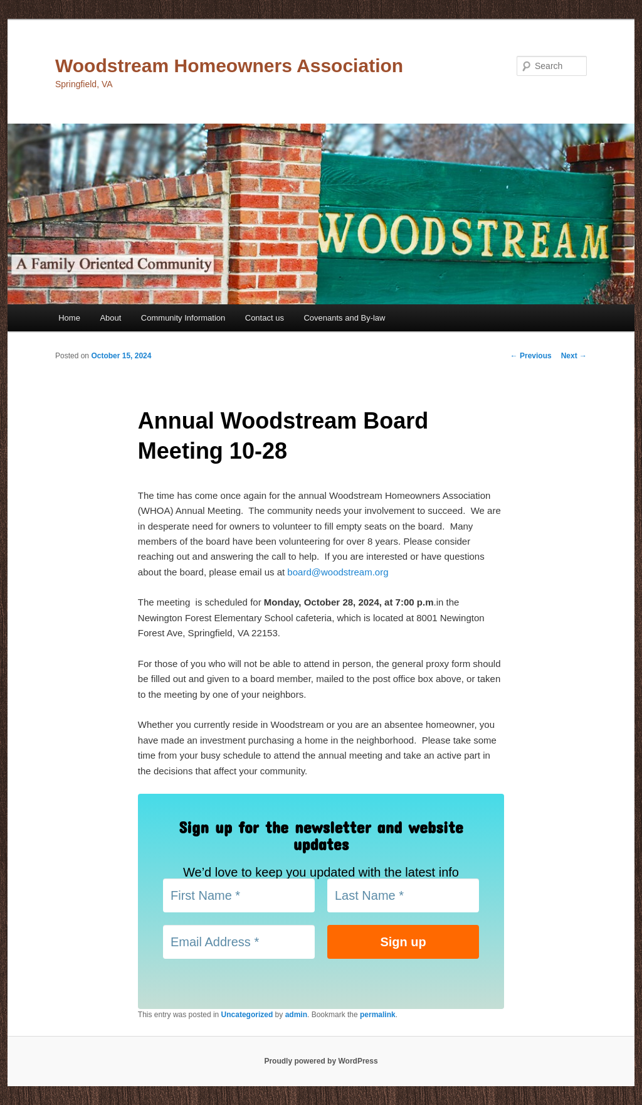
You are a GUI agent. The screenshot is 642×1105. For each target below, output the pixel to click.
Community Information (183, 318)
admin (296, 1014)
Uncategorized (247, 1014)
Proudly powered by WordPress (320, 1061)
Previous (531, 355)
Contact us (264, 318)
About (110, 318)
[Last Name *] (403, 895)
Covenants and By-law (344, 318)
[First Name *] (239, 895)
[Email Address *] (239, 942)
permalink (378, 1014)
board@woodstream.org (337, 572)
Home (69, 318)
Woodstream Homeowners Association (229, 65)
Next (574, 355)
